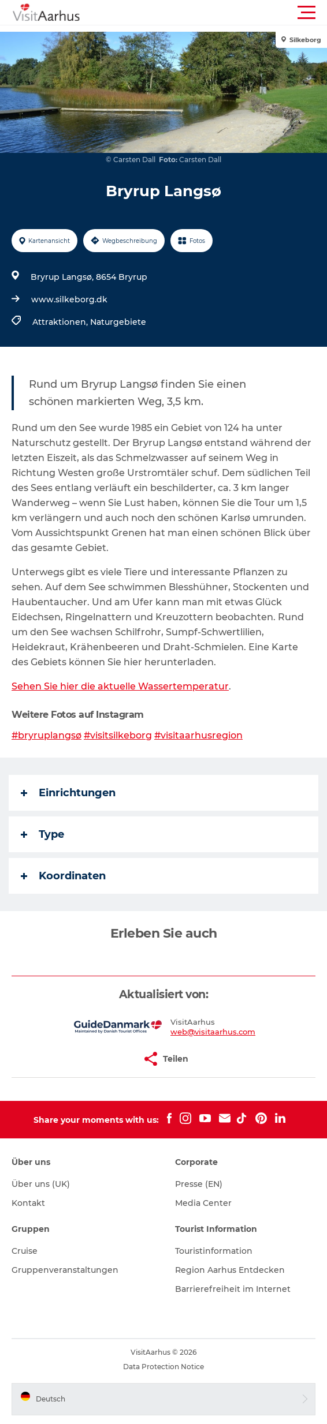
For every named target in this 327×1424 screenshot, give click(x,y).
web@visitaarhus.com (212, 1031)
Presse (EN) (198, 1184)
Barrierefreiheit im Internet (233, 1289)
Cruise (25, 1251)
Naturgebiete (118, 322)
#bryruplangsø (46, 735)
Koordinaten (63, 876)
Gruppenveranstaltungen (65, 1270)
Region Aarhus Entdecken (230, 1270)
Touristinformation (213, 1251)
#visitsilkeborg (118, 735)
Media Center (203, 1203)
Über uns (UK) (41, 1184)
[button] (215, 13)
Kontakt (28, 1203)
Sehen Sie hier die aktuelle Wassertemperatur (120, 686)
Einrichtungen (68, 792)
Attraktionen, (61, 322)
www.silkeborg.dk (69, 299)
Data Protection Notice (163, 1366)
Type (42, 834)
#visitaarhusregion (198, 735)
